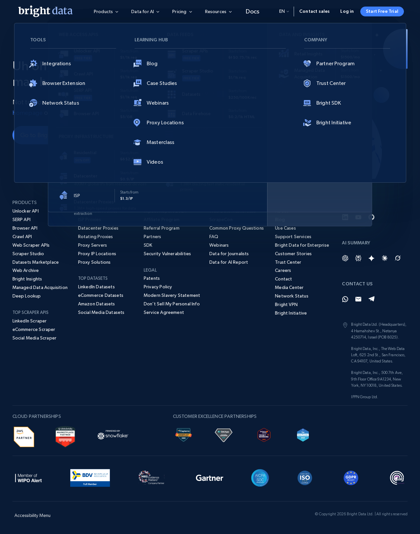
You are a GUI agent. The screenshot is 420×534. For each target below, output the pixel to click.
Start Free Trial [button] (382, 11)
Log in (347, 11)
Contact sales (314, 11)
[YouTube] (358, 217)
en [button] (284, 11)
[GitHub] (371, 217)
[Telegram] (371, 299)
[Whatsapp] (345, 299)
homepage (28, 112)
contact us (67, 112)
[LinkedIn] (345, 217)
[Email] (358, 299)
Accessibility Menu (32, 515)
